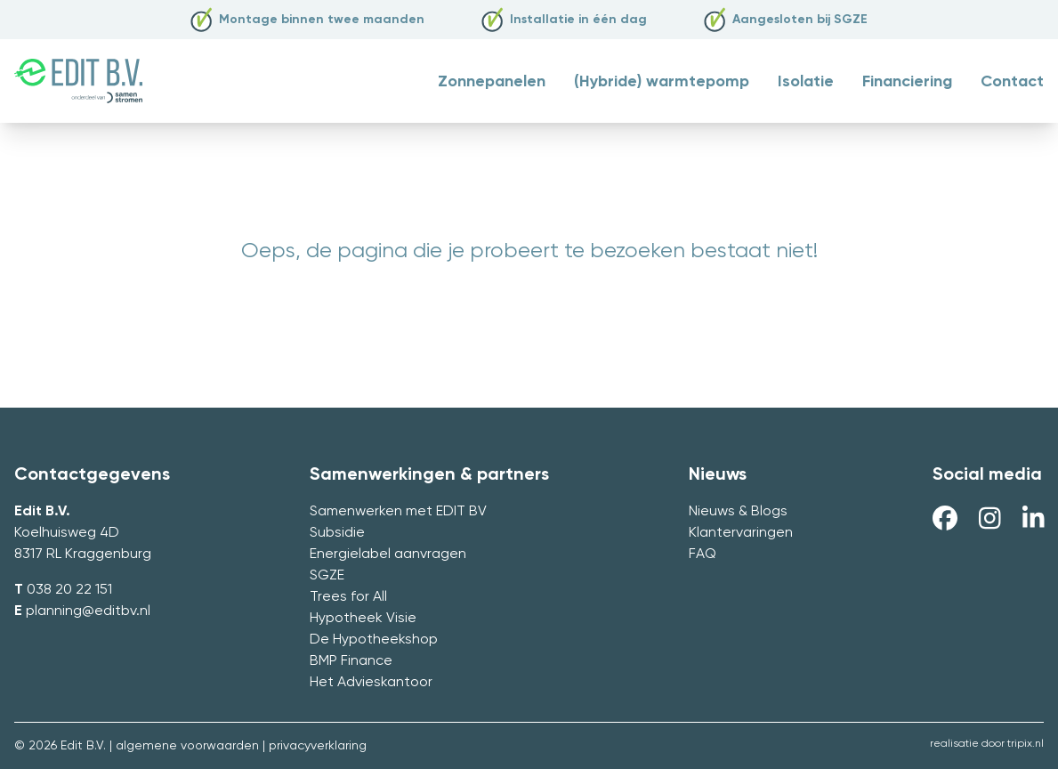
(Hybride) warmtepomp (661, 82)
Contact (1012, 82)
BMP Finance (351, 661)
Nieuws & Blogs (738, 512)
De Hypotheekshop (374, 640)
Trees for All (348, 597)
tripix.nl (1025, 744)
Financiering (907, 82)
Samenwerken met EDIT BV (398, 512)
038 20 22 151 (69, 590)
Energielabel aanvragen (388, 554)
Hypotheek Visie (363, 618)
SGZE (327, 576)
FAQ (702, 554)
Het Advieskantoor (371, 683)
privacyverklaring (318, 746)
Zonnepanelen (491, 82)
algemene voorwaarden (187, 746)
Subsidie (337, 533)
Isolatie (806, 82)
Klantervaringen (741, 533)
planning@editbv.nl (88, 611)
